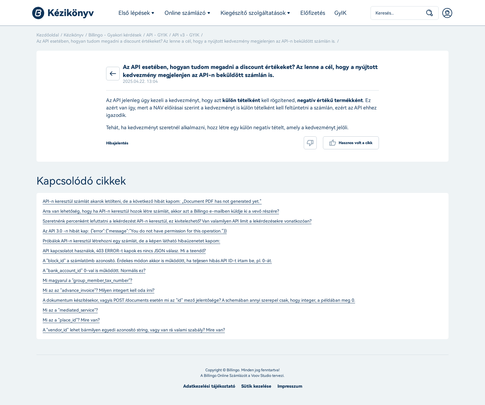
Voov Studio (261, 375)
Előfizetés (312, 13)
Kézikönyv (74, 35)
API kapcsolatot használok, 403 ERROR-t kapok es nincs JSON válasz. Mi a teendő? (124, 251)
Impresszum (289, 386)
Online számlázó (185, 13)
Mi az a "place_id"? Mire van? (71, 320)
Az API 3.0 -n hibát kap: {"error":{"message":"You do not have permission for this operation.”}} (135, 231)
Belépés (447, 13)
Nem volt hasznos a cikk (310, 142)
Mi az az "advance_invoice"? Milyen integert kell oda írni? (98, 290)
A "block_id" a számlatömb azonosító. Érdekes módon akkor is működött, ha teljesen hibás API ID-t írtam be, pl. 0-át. (157, 260)
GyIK (340, 13)
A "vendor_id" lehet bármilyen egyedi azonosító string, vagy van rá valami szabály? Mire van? (134, 330)
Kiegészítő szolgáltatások (253, 13)
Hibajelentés (117, 143)
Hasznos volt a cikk (355, 143)
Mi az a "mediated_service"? (70, 310)
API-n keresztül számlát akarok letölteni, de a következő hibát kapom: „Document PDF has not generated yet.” (152, 201)
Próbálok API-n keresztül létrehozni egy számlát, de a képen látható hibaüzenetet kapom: (131, 241)
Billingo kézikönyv (63, 13)
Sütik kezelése (256, 386)
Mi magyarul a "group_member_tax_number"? (87, 280)
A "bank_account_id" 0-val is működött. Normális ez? (94, 270)
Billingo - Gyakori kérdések (114, 35)
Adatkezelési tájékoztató (209, 386)
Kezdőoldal (47, 35)
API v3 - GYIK (185, 35)
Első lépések (134, 13)
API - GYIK (156, 35)
